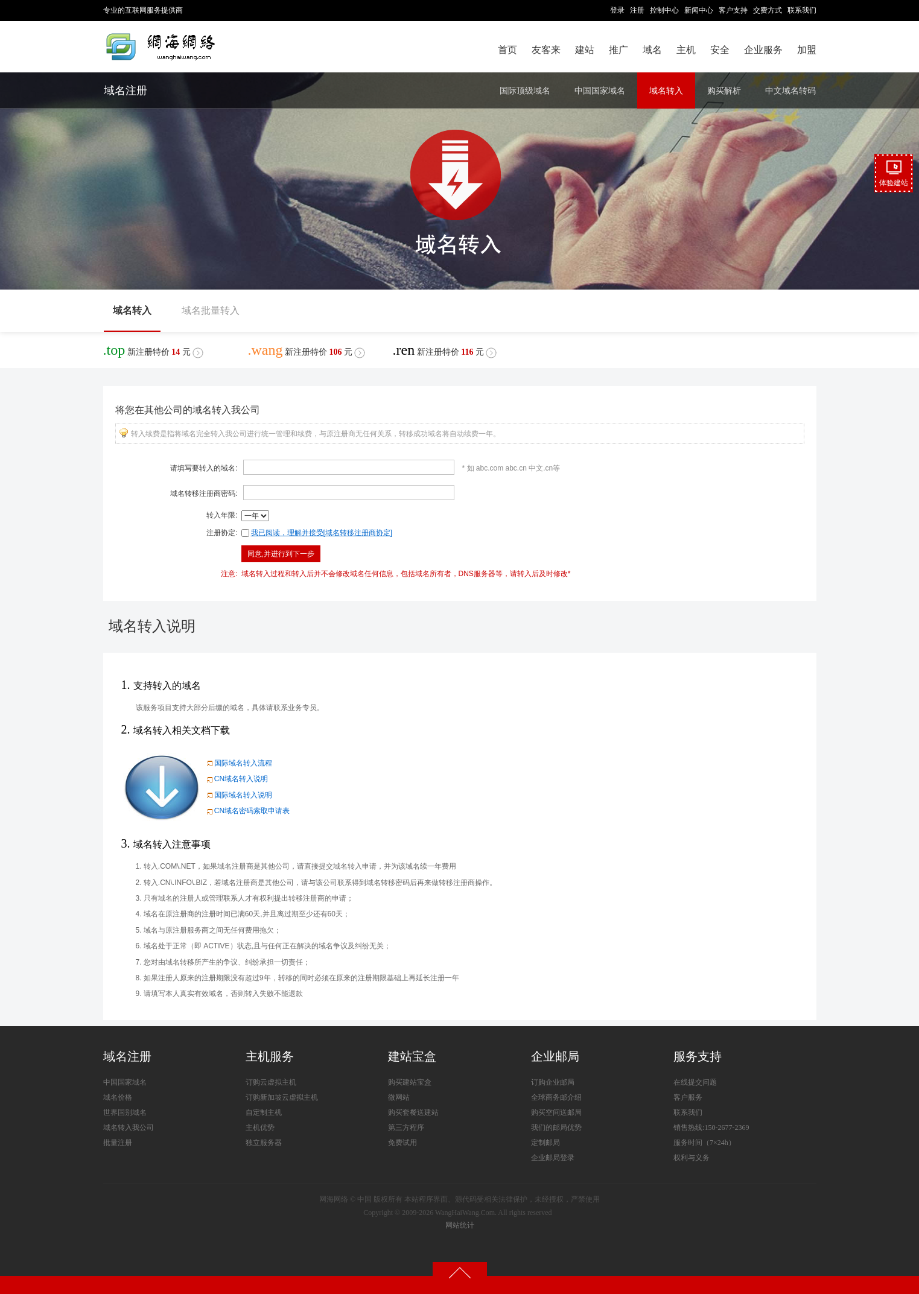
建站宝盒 (412, 1056)
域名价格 (117, 1097)
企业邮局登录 (552, 1157)
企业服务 (763, 50)
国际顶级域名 (525, 90)
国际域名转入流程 (238, 763)
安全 (720, 50)
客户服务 (687, 1097)
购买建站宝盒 (409, 1082)
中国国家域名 (599, 90)
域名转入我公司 (128, 1127)
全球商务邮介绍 (556, 1097)
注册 (637, 10)
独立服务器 (264, 1142)
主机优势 (260, 1127)
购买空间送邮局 (556, 1112)
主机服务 (270, 1056)
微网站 (399, 1097)
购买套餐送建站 (413, 1112)
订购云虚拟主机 (271, 1082)
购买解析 (724, 90)
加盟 (806, 50)
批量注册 (117, 1142)
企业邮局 (555, 1056)
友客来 (546, 50)
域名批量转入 (211, 310)
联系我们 (801, 10)
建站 (584, 50)
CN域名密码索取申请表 (247, 811)
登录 (617, 10)
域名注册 (125, 90)
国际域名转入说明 (238, 795)
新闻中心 (698, 10)
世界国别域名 (125, 1112)
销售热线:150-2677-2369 (711, 1127)
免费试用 (402, 1142)
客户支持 (733, 10)
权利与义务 (691, 1157)
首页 (507, 50)
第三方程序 (406, 1127)
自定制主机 (264, 1112)
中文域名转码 (790, 90)
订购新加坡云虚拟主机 (282, 1097)
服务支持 (697, 1056)
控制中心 (664, 10)
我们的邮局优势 (556, 1127)
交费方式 (767, 10)
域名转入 (666, 90)
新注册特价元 (153, 350)
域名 (652, 50)
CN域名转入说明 (236, 779)
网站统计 (459, 1225)
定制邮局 (545, 1142)
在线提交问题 (695, 1082)
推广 (618, 50)
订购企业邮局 (552, 1082)
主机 (686, 50)
